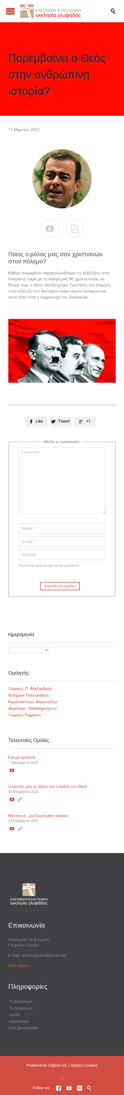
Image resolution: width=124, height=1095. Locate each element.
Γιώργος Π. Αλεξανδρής (30, 688)
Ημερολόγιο (19, 1021)
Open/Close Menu (10, 11)
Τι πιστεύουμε (20, 1001)
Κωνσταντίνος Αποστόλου (32, 701)
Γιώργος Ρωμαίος (24, 715)
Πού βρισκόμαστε (23, 1028)
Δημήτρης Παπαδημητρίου (32, 708)
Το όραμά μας (21, 1008)
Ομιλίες (15, 1015)
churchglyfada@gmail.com (44, 955)
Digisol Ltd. (58, 1065)
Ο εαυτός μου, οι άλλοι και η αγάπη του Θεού (47, 786)
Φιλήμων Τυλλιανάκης (28, 695)
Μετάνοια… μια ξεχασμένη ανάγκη (38, 815)
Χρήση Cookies (84, 1065)
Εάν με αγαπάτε (21, 757)
